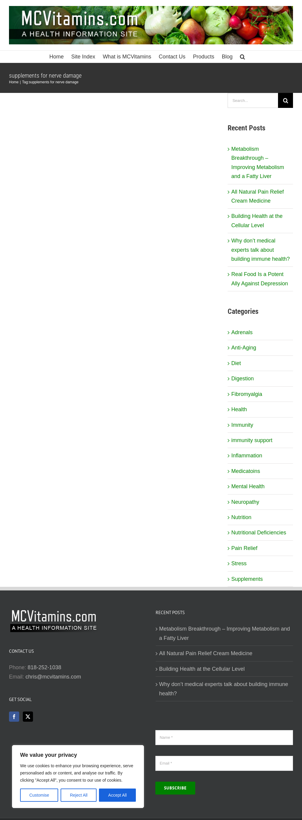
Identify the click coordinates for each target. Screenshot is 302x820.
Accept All (117, 795)
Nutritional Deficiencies (258, 533)
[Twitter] (28, 717)
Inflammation (246, 456)
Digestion (242, 379)
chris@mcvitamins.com (53, 677)
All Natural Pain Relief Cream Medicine (206, 653)
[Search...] (253, 100)
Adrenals (242, 332)
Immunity (242, 425)
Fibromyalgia (246, 394)
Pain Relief (244, 548)
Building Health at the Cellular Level (202, 669)
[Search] (285, 100)
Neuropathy (245, 502)
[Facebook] (14, 717)
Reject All (78, 795)
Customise (39, 795)
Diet (236, 363)
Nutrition (241, 517)
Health (239, 409)
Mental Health (248, 486)
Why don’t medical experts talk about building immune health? (260, 250)
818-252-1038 (44, 667)
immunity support (251, 440)
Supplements (247, 579)
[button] (242, 57)
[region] (78, 776)
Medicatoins (245, 471)
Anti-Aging (243, 348)
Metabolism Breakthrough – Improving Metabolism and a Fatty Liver (224, 633)
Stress (239, 563)
